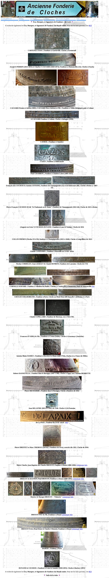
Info (66, 422)
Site (93, 286)
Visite (78, 18)
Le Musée (46, 18)
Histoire (21, 18)
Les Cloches (33, 18)
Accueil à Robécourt (6, 18)
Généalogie (80, 465)
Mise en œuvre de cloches (63, 18)
